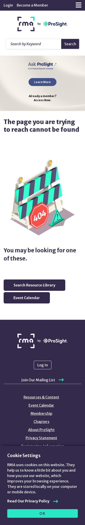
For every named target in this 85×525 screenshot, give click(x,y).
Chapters (41, 421)
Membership (41, 413)
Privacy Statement (41, 438)
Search (70, 44)
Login (8, 5)
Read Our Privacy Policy (28, 501)
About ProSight (41, 429)
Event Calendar (41, 405)
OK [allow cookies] (42, 513)
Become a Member (32, 5)
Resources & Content (41, 397)
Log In (42, 365)
